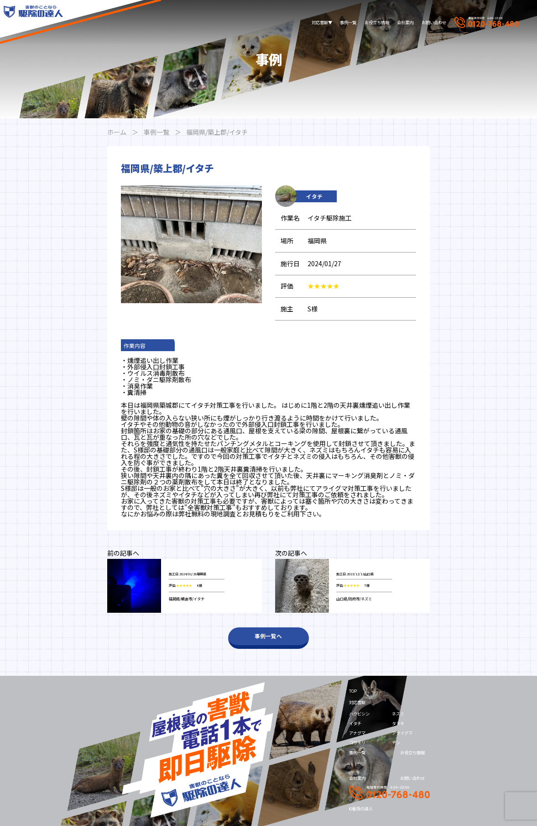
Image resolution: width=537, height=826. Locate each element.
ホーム (116, 132)
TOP (353, 691)
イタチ (355, 723)
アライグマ (402, 733)
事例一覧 (348, 22)
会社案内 (405, 22)
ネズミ (398, 713)
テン (396, 742)
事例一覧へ (268, 636)
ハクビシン (359, 713)
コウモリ (357, 742)
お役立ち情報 (377, 22)
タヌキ (398, 723)
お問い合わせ (434, 22)
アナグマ (357, 733)
